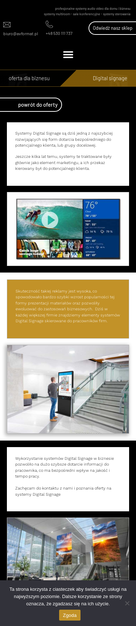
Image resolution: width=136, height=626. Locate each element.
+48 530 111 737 (59, 33)
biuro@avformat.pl (20, 33)
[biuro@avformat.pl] (7, 24)
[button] (68, 54)
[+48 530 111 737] (49, 24)
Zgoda (70, 615)
